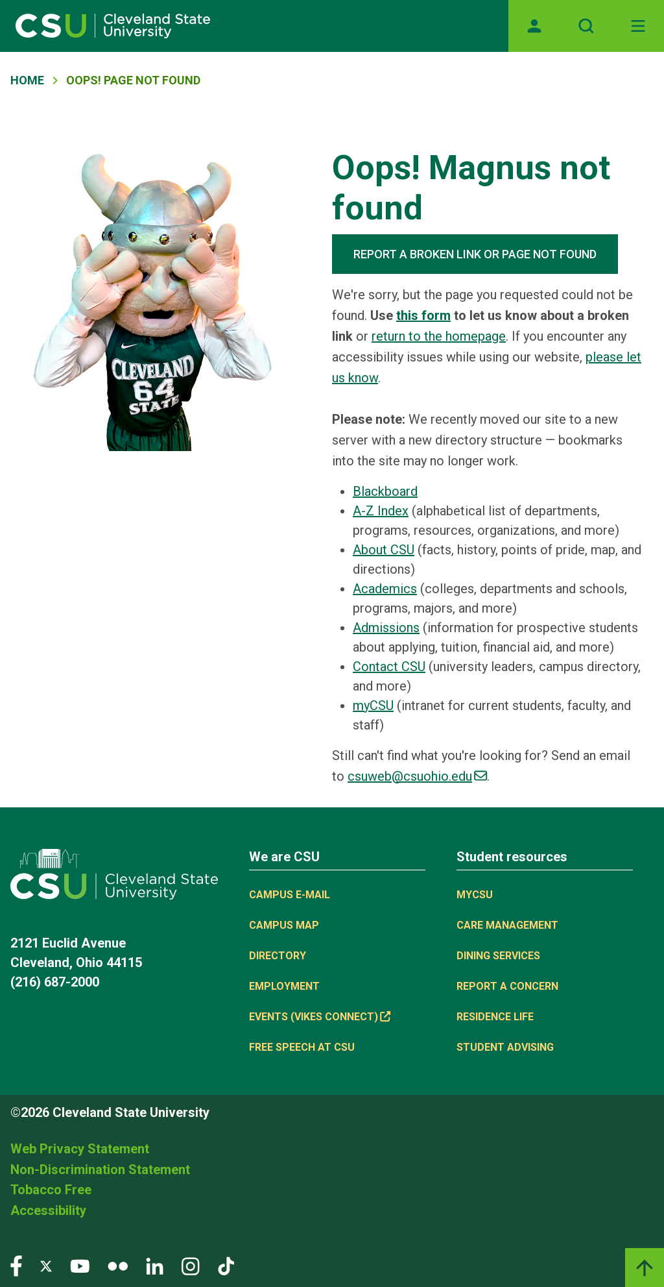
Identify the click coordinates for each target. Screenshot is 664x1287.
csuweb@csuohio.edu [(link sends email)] (417, 776)
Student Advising (505, 1047)
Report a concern (507, 986)
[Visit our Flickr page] (118, 1265)
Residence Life (495, 1017)
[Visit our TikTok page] (226, 1265)
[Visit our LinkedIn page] (154, 1265)
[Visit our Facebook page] (16, 1265)
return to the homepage (439, 336)
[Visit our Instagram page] (191, 1265)
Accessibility (48, 1210)
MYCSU (474, 895)
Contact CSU (389, 666)
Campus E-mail (289, 895)
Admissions (386, 627)
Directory (277, 956)
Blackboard (385, 491)
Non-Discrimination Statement (100, 1169)
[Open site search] (586, 26)
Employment (284, 986)
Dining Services (498, 956)
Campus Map (284, 925)
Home (27, 80)
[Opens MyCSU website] (534, 26)
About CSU (383, 550)
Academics (385, 588)
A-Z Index (381, 511)
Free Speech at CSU (302, 1047)
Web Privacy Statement (79, 1149)
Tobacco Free (50, 1189)
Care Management (507, 925)
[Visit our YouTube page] (79, 1265)
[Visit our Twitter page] (46, 1265)
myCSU (373, 705)
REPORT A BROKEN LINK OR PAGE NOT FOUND (475, 254)
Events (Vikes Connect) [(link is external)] (319, 1017)
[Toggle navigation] (638, 26)
